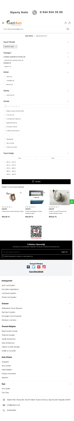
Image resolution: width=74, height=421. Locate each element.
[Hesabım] (66, 23)
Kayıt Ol (64, 252)
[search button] (68, 29)
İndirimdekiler (7, 370)
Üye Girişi (5, 393)
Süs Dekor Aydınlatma (10, 289)
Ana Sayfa (29, 36)
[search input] (36, 29)
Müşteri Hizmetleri (9, 374)
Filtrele (36, 182)
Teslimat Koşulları (8, 335)
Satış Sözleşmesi (8, 343)
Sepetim (5, 378)
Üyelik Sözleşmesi (8, 339)
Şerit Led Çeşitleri (8, 285)
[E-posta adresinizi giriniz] (36, 252)
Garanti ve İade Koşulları (11, 347)
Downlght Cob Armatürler (11, 316)
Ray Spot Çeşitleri (8, 312)
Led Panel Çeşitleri (9, 293)
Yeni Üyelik (6, 389)
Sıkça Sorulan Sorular (9, 331)
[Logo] (16, 22)
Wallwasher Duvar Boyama (12, 308)
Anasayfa (5, 362)
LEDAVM (4, 209)
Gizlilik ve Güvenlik (9, 351)
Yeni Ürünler (6, 366)
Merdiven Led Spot (9, 320)
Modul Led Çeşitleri (9, 297)
